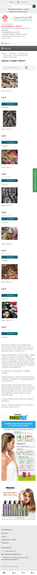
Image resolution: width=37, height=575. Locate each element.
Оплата (4, 536)
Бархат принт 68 (6, 129)
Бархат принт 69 (6, 205)
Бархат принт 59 (6, 91)
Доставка (4, 533)
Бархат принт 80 (6, 244)
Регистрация (22, 2)
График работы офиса (9, 540)
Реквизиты (5, 543)
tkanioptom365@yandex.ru (12, 554)
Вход (12, 2)
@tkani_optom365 (14, 32)
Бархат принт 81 (6, 282)
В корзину (9, 104)
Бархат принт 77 (6, 167)
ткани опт (11, 377)
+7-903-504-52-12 (7, 24)
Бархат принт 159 (7, 320)
